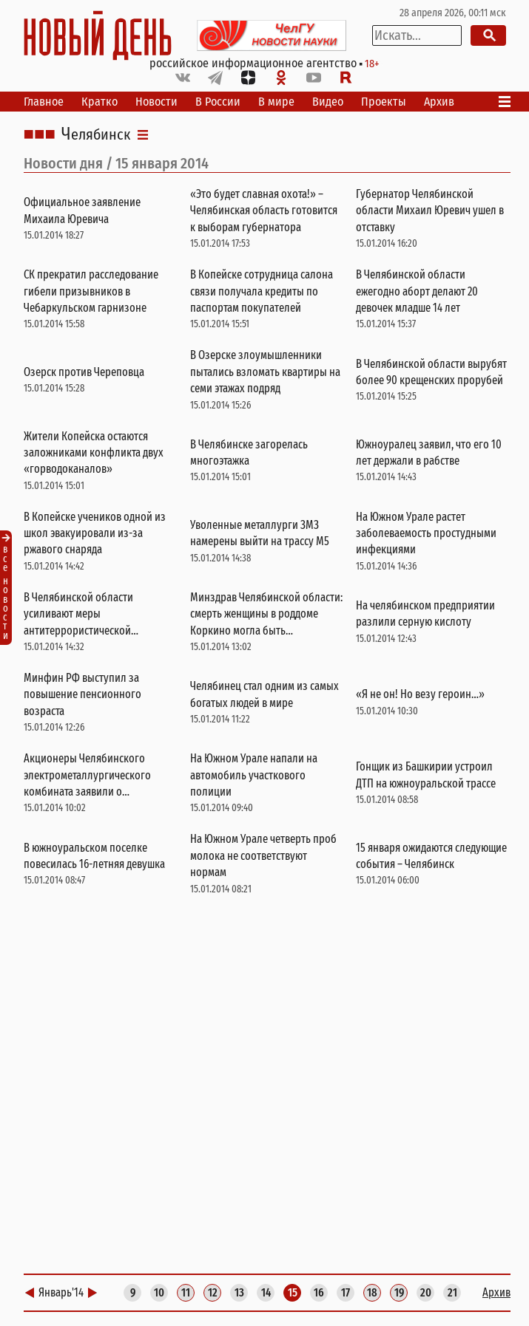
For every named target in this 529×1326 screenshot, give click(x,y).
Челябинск (95, 134)
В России (217, 102)
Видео (327, 102)
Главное (44, 102)
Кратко (99, 102)
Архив (439, 102)
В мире (276, 102)
